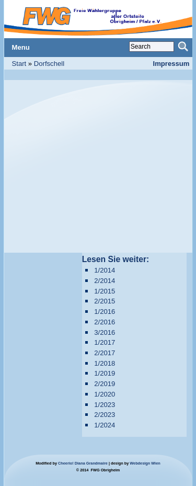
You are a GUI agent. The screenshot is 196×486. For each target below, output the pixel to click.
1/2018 (104, 363)
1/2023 (104, 405)
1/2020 (104, 394)
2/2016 (104, 322)
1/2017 (104, 342)
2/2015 (104, 301)
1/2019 (104, 373)
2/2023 (104, 415)
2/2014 (104, 281)
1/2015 (104, 291)
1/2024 (104, 425)
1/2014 (104, 270)
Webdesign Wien (145, 463)
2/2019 (104, 384)
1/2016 (104, 311)
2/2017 (104, 353)
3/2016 (104, 332)
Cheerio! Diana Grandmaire (83, 463)
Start (19, 63)
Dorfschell (49, 63)
